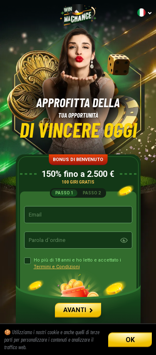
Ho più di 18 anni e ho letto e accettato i (77, 263)
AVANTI (78, 310)
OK (130, 340)
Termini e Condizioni (57, 266)
